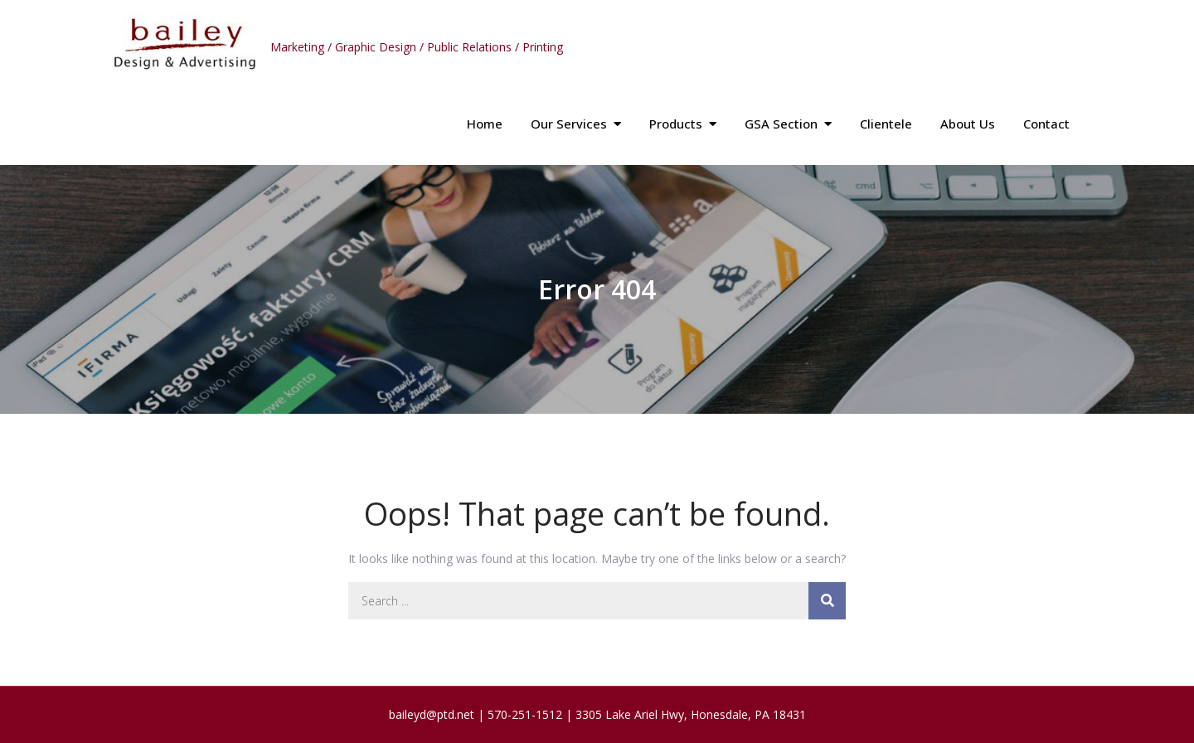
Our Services (569, 123)
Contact (1046, 123)
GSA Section (781, 123)
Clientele (886, 123)
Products (675, 123)
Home (484, 123)
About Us (967, 123)
